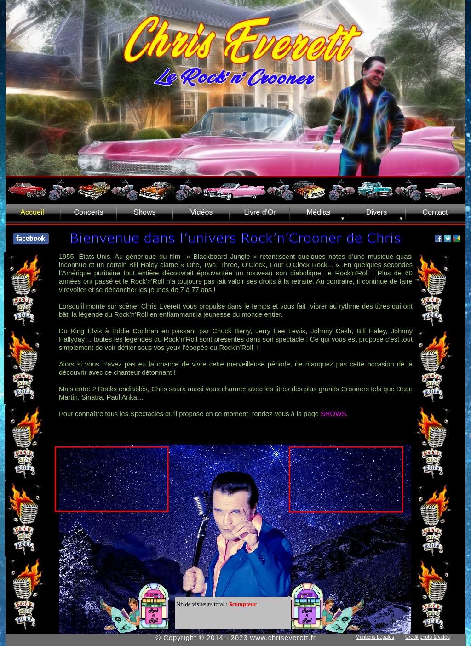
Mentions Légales (375, 637)
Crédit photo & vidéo (427, 637)
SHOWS (333, 413)
